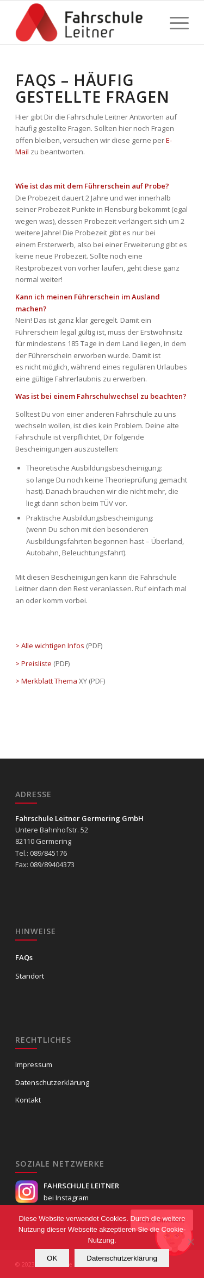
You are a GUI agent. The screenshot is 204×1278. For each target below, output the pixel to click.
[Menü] (174, 22)
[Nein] (190, 1241)
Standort (29, 976)
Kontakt (28, 1100)
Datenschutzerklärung (52, 1082)
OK (52, 1258)
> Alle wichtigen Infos (49, 645)
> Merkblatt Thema (46, 681)
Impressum (33, 1064)
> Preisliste (33, 663)
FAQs (24, 957)
